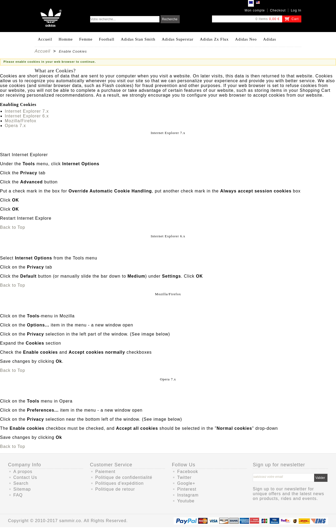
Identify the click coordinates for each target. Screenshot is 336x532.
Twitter (184, 477)
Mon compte (255, 10)
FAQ (18, 495)
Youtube (185, 501)
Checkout (278, 10)
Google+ (186, 483)
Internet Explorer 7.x (27, 111)
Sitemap (22, 489)
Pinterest (186, 489)
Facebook (187, 471)
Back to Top (12, 227)
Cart (295, 19)
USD (258, 3)
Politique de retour (115, 489)
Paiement (105, 471)
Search (21, 483)
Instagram (187, 495)
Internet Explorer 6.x (27, 116)
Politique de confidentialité (123, 477)
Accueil (42, 51)
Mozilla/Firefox (20, 121)
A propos (22, 471)
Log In (296, 10)
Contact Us (25, 477)
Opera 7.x (15, 125)
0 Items (261, 19)
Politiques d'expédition (119, 483)
